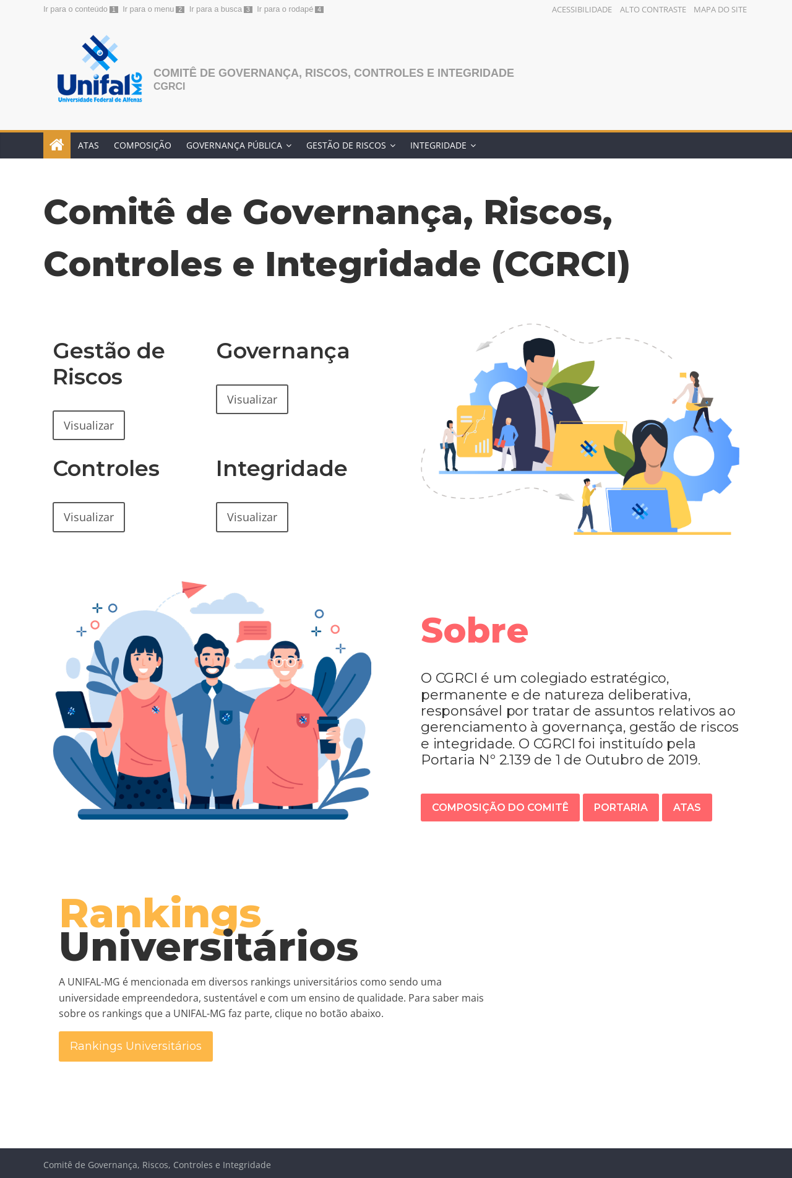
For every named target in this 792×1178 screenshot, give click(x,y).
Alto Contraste (653, 9)
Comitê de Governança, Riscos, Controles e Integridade (333, 73)
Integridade (438, 145)
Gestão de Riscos (346, 145)
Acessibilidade (582, 9)
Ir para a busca (215, 9)
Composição (142, 145)
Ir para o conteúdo (75, 9)
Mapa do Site (720, 9)
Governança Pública (234, 145)
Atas (88, 145)
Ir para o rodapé (285, 9)
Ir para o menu (148, 9)
